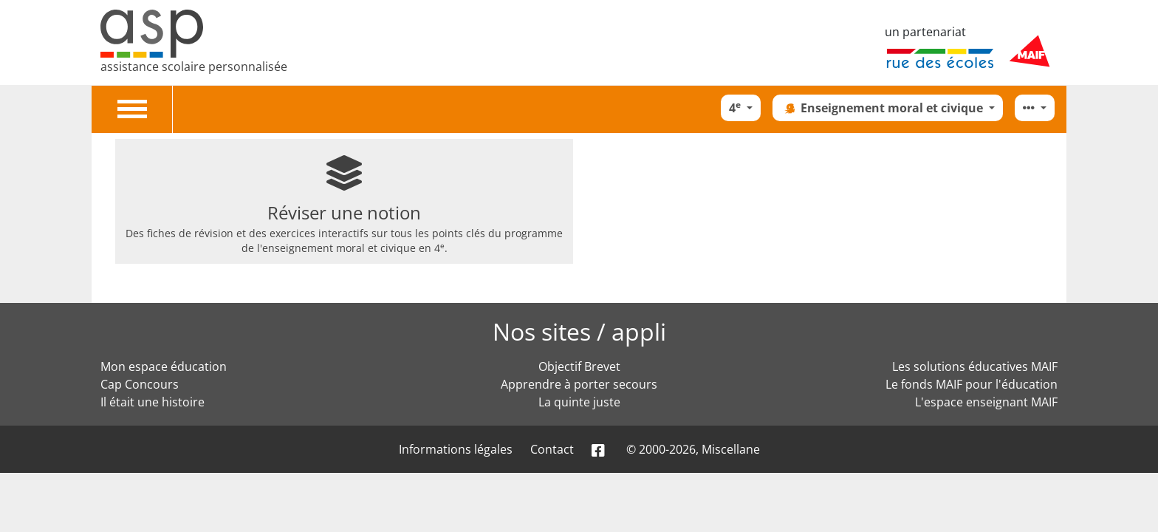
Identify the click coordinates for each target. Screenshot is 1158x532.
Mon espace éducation (163, 366)
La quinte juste (579, 402)
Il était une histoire (152, 402)
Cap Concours (139, 384)
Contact (552, 449)
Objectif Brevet (579, 366)
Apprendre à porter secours (579, 384)
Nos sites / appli (579, 331)
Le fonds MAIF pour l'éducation (971, 384)
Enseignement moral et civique (883, 108)
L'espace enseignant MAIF (986, 402)
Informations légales (456, 449)
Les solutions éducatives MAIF (975, 366)
